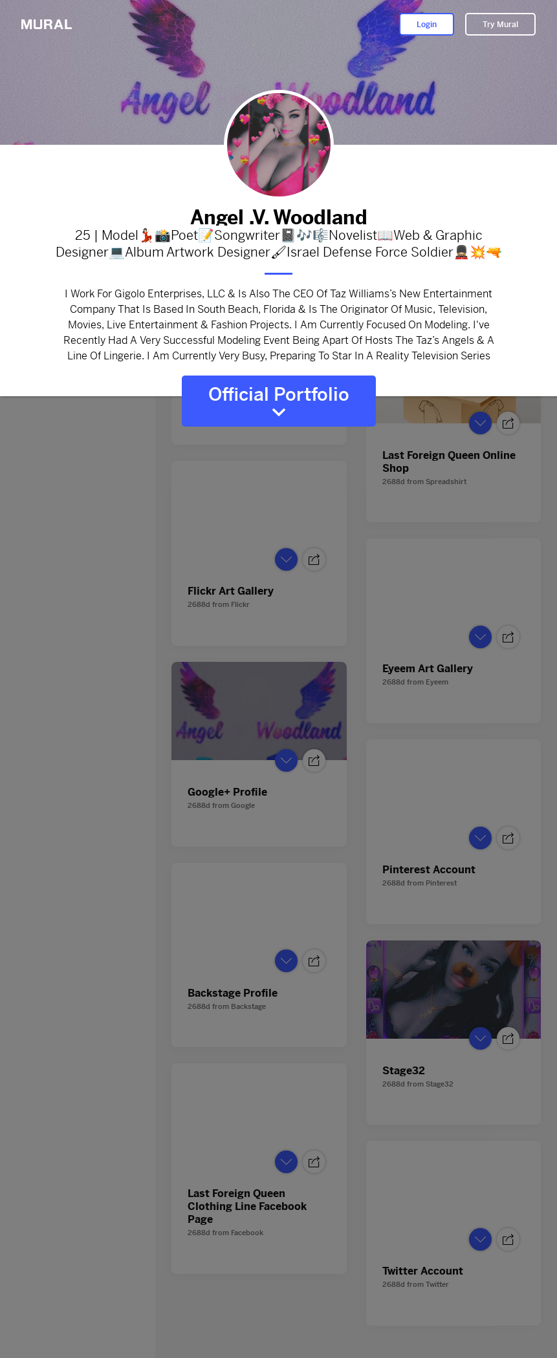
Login (427, 24)
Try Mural (500, 24)
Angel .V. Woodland (278, 215)
